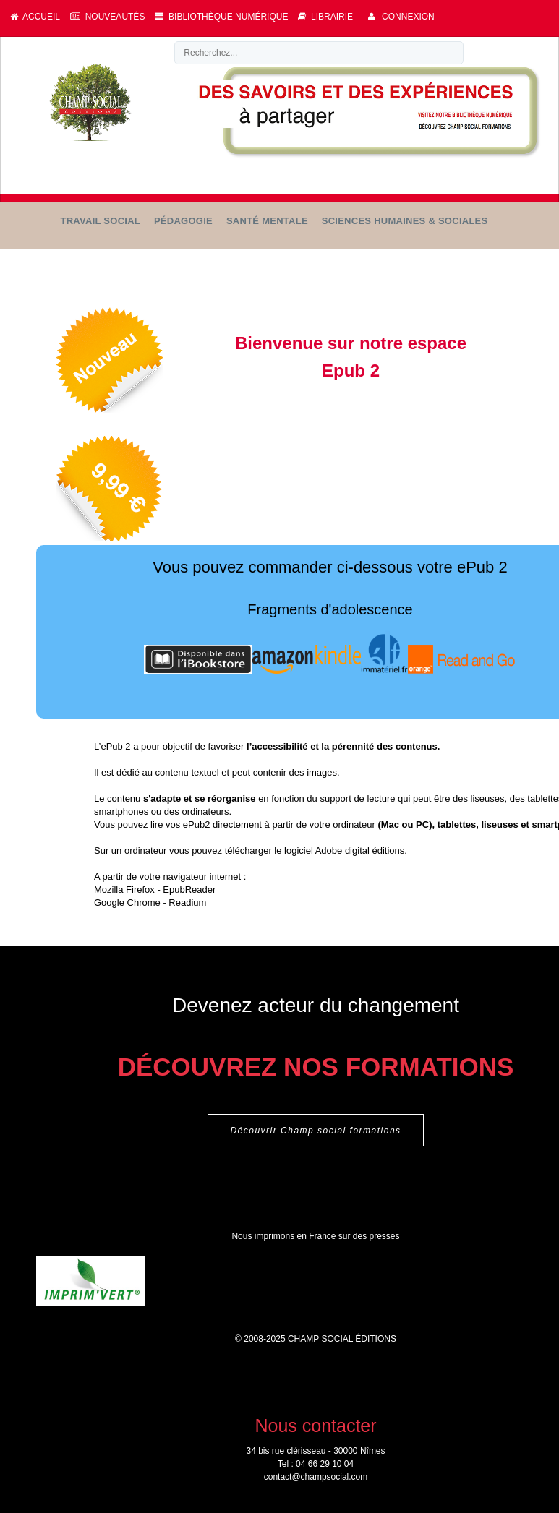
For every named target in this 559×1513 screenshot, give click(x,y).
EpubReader (189, 889)
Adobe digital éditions (360, 850)
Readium (187, 902)
